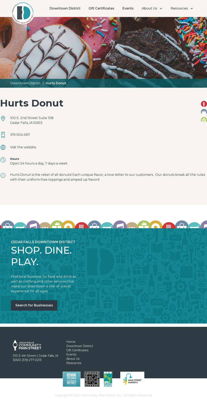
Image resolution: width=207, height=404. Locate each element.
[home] (22, 13)
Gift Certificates (101, 8)
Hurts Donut (56, 83)
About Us (72, 359)
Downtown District (65, 8)
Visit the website (23, 147)
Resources (73, 363)
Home (70, 342)
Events (128, 8)
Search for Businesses (34, 305)
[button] (152, 8)
